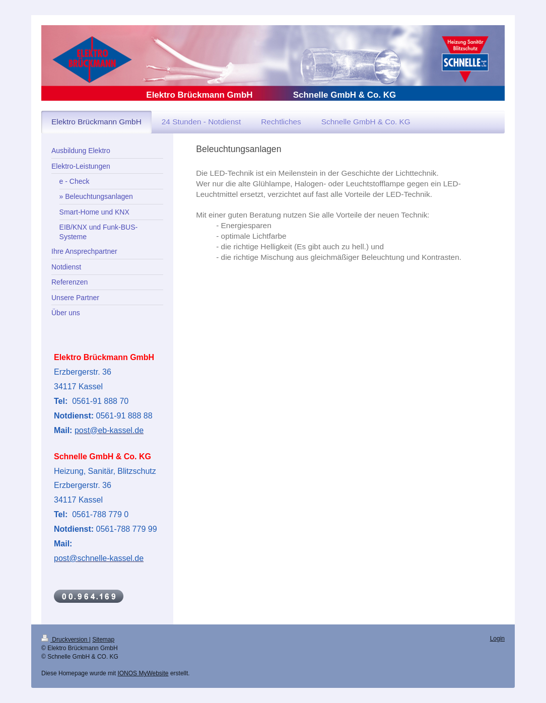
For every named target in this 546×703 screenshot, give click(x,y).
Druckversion (65, 639)
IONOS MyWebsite (142, 673)
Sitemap (103, 639)
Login (497, 638)
